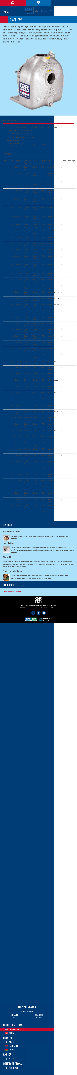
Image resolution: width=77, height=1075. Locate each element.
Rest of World (12, 1068)
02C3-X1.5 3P (6, 218)
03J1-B (6, 449)
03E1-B (6, 418)
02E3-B (6, 286)
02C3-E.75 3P (6, 184)
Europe (10, 1042)
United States (12, 1029)
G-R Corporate (25, 605)
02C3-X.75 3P (6, 201)
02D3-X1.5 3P (6, 267)
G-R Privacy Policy (44, 605)
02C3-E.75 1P (6, 175)
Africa (10, 1058)
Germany (10, 1049)
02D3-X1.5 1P (6, 258)
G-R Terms (53, 605)
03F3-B (6, 424)
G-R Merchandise (34, 605)
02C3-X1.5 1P (6, 210)
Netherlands (11, 1045)
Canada (9, 1033)
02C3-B (6, 167)
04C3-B (6, 493)
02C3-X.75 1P (6, 192)
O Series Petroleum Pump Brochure (12, 591)
